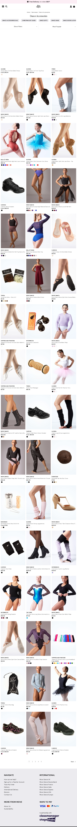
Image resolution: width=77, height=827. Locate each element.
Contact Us (8, 795)
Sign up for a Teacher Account (14, 782)
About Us (7, 806)
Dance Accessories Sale (10, 20)
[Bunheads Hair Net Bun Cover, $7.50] (64, 457)
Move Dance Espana (46, 790)
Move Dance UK (45, 779)
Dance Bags (55, 20)
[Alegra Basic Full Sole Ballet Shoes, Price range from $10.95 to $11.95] (13, 49)
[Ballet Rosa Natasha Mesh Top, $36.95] (38, 231)
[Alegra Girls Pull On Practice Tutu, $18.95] (64, 366)
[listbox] (57, 26)
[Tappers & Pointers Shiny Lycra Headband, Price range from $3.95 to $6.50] (64, 638)
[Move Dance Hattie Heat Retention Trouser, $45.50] (38, 457)
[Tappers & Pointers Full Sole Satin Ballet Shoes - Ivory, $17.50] (13, 321)
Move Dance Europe (46, 795)
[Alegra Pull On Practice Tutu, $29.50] (64, 683)
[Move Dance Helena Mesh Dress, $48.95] (38, 276)
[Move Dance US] (38, 6)
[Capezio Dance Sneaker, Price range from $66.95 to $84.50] (13, 185)
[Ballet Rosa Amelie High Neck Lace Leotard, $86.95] (13, 140)
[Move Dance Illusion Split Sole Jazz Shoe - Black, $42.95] (38, 95)
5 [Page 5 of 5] (41, 761)
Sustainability (8, 809)
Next (73, 762)
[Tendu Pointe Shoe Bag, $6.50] (13, 683)
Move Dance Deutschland (48, 782)
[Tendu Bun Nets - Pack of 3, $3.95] (13, 276)
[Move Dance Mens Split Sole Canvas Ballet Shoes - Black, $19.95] (64, 276)
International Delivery (11, 790)
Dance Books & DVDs (69, 20)
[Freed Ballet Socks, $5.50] (64, 49)
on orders (38, 2)
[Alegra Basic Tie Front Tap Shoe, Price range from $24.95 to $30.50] (38, 49)
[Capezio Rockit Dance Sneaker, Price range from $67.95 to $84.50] (64, 729)
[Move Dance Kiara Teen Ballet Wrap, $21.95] (64, 593)
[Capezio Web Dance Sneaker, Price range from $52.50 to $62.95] (13, 729)
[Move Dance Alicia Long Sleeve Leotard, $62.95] (38, 683)
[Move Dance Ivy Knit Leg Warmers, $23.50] (64, 95)
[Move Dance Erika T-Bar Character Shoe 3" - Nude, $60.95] (64, 502)
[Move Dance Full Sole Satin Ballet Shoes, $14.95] (13, 95)
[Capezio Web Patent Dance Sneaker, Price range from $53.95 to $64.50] (38, 412)
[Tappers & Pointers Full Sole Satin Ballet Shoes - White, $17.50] (13, 366)
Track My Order (9, 784)
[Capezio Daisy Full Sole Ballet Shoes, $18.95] (64, 231)
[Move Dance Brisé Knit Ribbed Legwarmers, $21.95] (38, 729)
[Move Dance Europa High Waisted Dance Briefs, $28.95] (38, 185)
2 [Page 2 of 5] (32, 761)
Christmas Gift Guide (29, 20)
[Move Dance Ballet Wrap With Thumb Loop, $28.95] (13, 457)
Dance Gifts (43, 20)
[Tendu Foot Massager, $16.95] (38, 366)
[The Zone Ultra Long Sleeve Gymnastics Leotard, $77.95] (38, 593)
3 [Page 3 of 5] (35, 761)
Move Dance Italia (45, 787)
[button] (19, 26)
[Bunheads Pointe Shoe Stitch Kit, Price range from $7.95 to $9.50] (13, 502)
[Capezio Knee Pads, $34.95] (13, 548)
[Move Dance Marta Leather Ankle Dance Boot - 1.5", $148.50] (38, 548)
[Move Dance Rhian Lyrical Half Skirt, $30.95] (64, 185)
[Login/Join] (71, 6)
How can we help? (10, 779)
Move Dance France (46, 784)
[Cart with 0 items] (74, 6)
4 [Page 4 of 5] (38, 761)
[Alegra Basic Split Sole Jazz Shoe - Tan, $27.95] (64, 140)
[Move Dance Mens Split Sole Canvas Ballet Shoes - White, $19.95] (13, 638)
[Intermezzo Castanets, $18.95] (38, 321)
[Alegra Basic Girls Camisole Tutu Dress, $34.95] (38, 140)
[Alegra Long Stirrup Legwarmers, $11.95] (64, 412)
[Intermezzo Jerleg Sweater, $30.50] (13, 593)
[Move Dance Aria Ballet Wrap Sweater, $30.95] (38, 638)
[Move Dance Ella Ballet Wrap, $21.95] (64, 321)
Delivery (6, 787)
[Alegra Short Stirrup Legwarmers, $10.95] (38, 502)
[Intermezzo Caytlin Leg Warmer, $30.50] (64, 548)
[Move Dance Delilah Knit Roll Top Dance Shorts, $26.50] (13, 231)
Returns (6, 792)
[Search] (6, 6)
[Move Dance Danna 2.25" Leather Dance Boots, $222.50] (13, 412)
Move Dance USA (45, 792)
